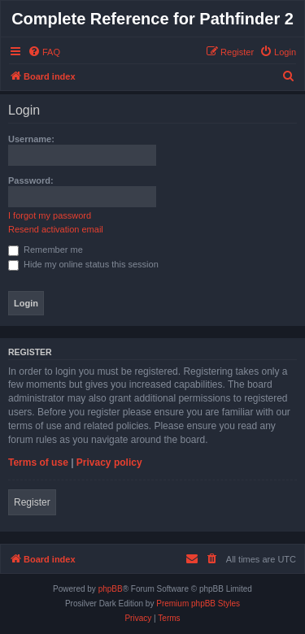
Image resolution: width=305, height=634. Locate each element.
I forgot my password (49, 215)
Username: (31, 139)
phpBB (110, 588)
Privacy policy (109, 462)
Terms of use (38, 462)
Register (32, 502)
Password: (31, 180)
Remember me (45, 249)
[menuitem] (44, 52)
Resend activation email (55, 229)
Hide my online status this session (83, 264)
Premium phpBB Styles (198, 603)
